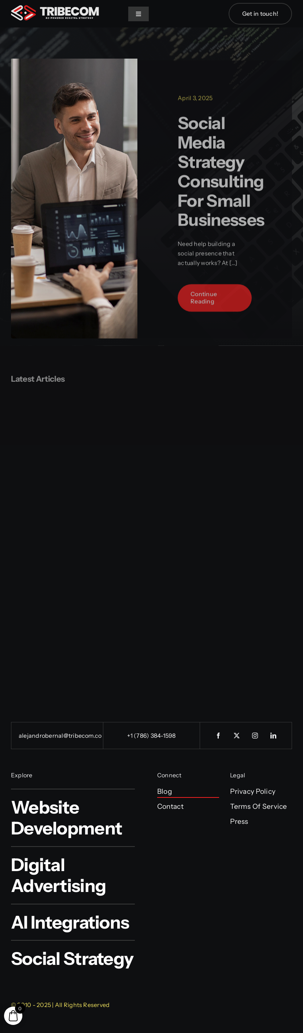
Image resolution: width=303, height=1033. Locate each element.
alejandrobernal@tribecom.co (60, 735)
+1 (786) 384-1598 (151, 735)
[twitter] (236, 735)
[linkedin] (273, 735)
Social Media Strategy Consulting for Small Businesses (221, 174)
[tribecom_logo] (55, 8)
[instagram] (255, 735)
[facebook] (218, 735)
